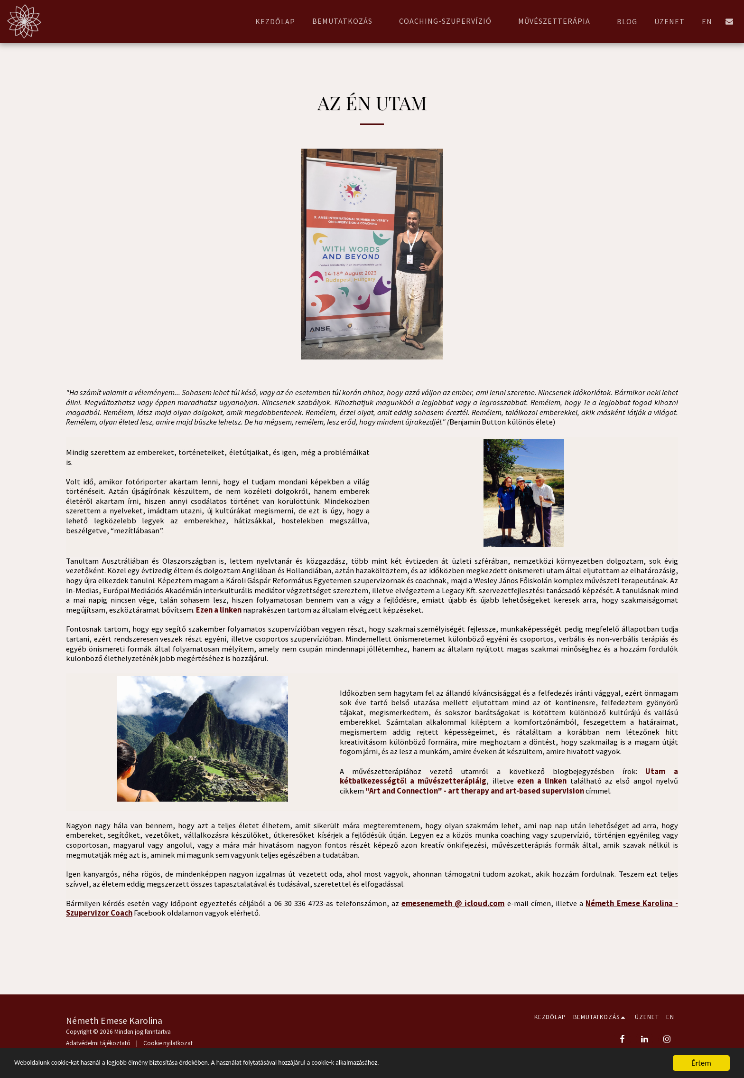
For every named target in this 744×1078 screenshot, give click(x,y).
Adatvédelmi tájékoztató (98, 1043)
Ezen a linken (219, 610)
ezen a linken (542, 781)
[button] (347, 21)
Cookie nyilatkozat (168, 1043)
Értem (701, 1063)
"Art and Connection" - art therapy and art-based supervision (474, 791)
